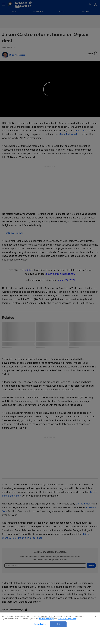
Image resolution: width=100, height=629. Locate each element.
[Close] (96, 617)
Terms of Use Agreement (67, 619)
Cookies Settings (39, 624)
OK (58, 624)
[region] (50, 620)
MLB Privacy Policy (46, 619)
